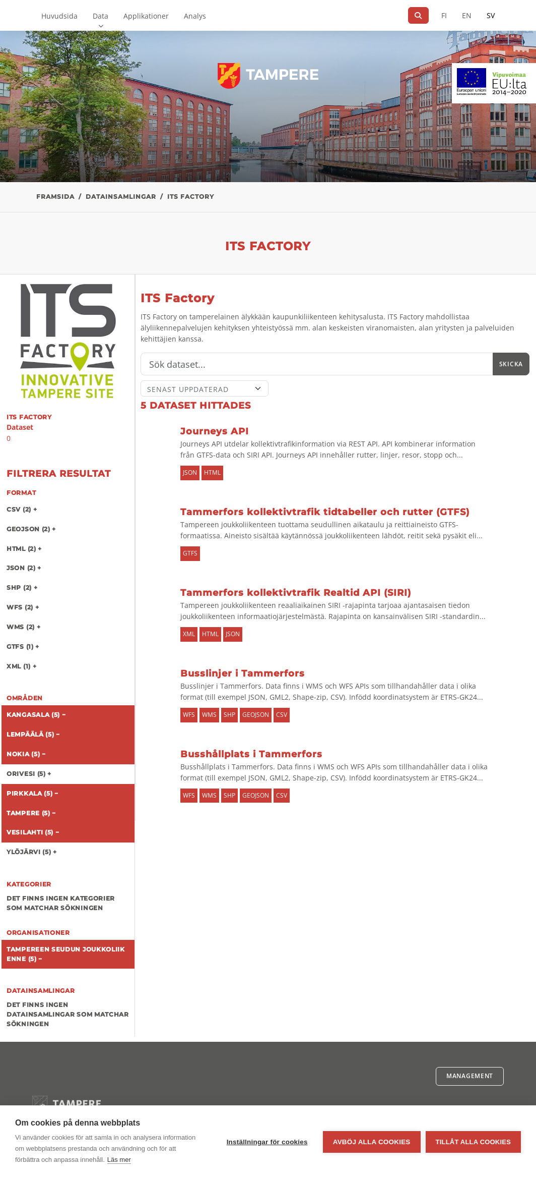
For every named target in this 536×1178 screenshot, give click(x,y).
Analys (195, 16)
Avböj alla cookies (372, 1142)
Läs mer (119, 1159)
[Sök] (418, 15)
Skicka (511, 364)
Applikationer (146, 16)
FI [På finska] (444, 15)
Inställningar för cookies (267, 1142)
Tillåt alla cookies (473, 1142)
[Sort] (205, 388)
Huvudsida (59, 16)
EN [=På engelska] (467, 15)
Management (469, 1076)
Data (100, 16)
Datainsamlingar (121, 196)
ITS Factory (190, 196)
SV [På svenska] (491, 15)
